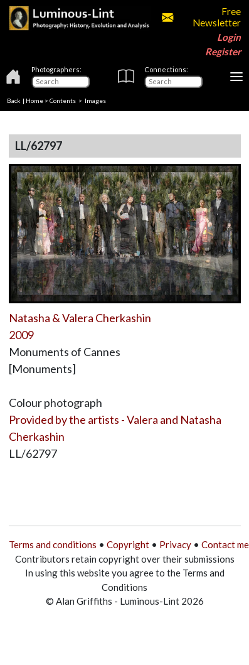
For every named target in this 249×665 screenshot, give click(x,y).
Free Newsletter (201, 17)
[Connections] (173, 81)
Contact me (225, 544)
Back (14, 100)
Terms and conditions (53, 544)
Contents (63, 100)
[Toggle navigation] (236, 76)
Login (229, 37)
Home (34, 100)
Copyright (128, 544)
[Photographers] (60, 81)
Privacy (175, 544)
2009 (21, 335)
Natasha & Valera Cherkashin (80, 318)
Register (223, 51)
